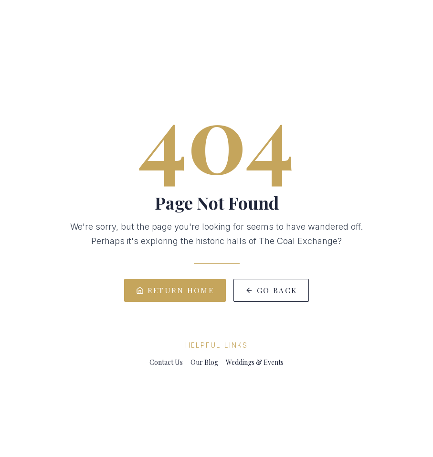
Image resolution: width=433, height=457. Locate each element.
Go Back (271, 290)
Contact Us (166, 362)
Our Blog (204, 362)
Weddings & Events (255, 362)
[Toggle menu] (24, 26)
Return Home (175, 290)
